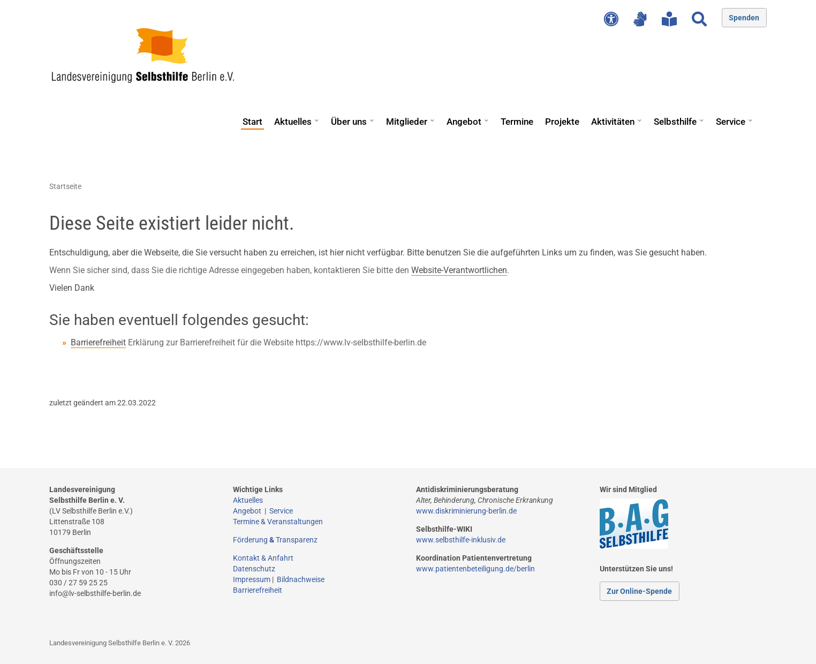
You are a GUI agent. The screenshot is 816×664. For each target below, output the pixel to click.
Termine (517, 121)
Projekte (562, 121)
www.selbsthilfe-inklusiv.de (460, 539)
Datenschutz (254, 568)
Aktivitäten (612, 121)
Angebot (464, 121)
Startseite (65, 186)
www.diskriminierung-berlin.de (466, 511)
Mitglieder (406, 121)
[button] (316, 117)
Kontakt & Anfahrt (263, 558)
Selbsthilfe (675, 121)
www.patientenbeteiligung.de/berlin (475, 568)
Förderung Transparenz (275, 539)
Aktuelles (293, 121)
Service (730, 121)
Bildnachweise (300, 579)
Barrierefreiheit (98, 342)
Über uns (349, 121)
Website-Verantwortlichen (459, 270)
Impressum (251, 579)
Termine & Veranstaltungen (278, 521)
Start (252, 121)
